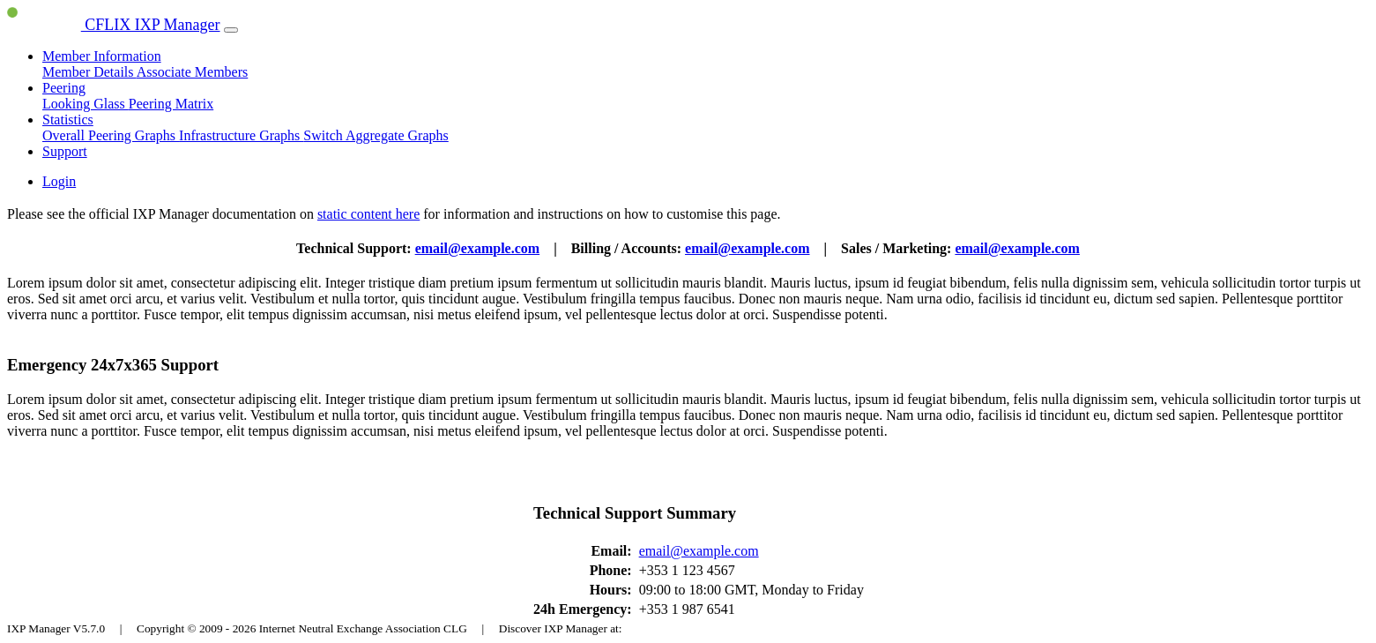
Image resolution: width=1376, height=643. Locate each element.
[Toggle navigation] (231, 30)
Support (64, 151)
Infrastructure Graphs (241, 135)
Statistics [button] (67, 119)
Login (59, 181)
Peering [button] (64, 87)
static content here (368, 213)
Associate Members (193, 71)
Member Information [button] (101, 56)
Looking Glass (85, 103)
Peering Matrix (171, 103)
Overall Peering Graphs (110, 135)
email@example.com (477, 248)
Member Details (89, 71)
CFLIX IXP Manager (113, 25)
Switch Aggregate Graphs (375, 135)
